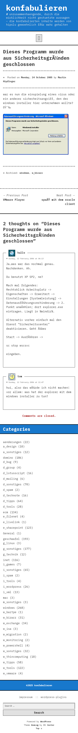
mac (5, 597)
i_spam (8, 575)
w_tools (9, 668)
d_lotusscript (14, 473)
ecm (5, 512)
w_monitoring (13, 640)
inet (6, 560)
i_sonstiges (12, 570)
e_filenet (10, 516)
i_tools (9, 581)
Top (39, 728)
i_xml (7, 592)
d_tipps (9, 501)
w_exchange (11, 623)
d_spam (8, 490)
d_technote (11, 495)
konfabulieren (36, 8)
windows (24, 172)
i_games (9, 564)
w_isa (7, 629)
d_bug (7, 462)
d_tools (9, 506)
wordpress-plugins (53, 697)
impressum (26, 697)
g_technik (10, 554)
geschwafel (11, 539)
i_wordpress (12, 586)
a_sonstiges (12, 452)
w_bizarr (37, 172)
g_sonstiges (12, 549)
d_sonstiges (12, 484)
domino (8, 457)
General (9, 533)
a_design (9, 446)
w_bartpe (9, 612)
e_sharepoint (13, 527)
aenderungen (12, 442)
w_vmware (9, 673)
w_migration (12, 634)
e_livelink (11, 522)
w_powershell (13, 645)
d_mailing (10, 478)
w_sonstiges (12, 651)
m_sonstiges (12, 602)
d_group (9, 467)
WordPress (45, 721)
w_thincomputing (15, 656)
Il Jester (48, 725)
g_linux (9, 543)
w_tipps (9, 662)
